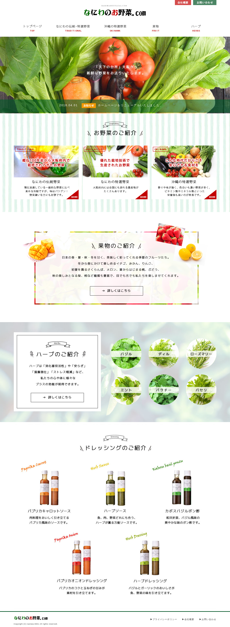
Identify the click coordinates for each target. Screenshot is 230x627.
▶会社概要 (188, 619)
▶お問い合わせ (207, 619)
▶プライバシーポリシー (163, 619)
